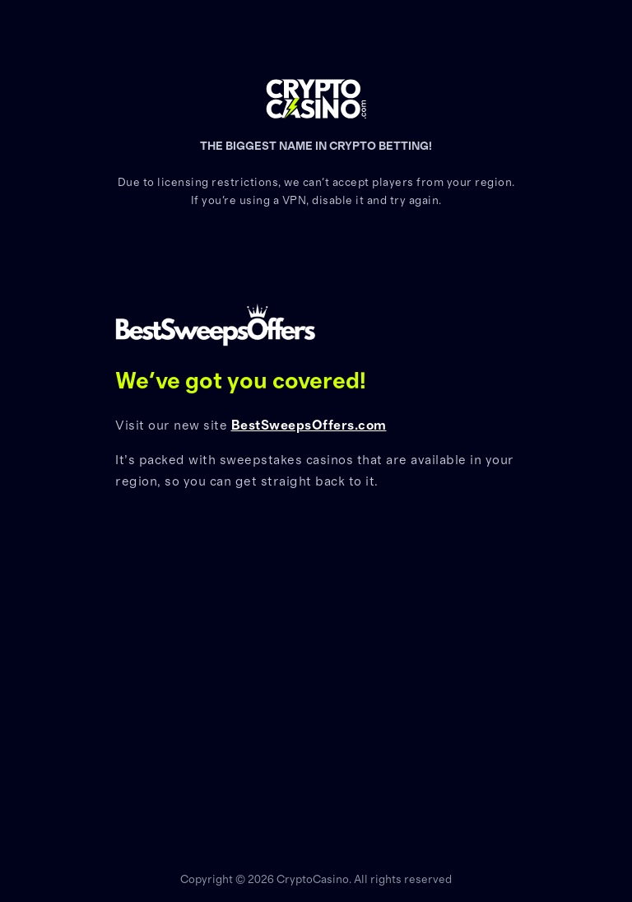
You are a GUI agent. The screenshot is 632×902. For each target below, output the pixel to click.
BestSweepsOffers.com (309, 425)
